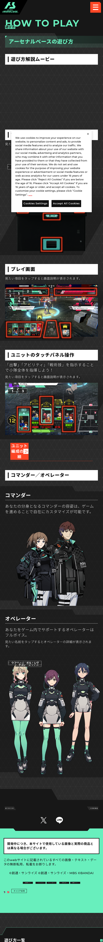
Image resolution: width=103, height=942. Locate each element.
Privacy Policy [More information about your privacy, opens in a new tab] (37, 194)
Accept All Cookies (66, 203)
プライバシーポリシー (27, 893)
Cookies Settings (75, 882)
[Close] (88, 134)
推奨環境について (27, 882)
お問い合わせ (75, 893)
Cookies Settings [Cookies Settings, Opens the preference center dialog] (35, 203)
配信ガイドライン (51, 904)
